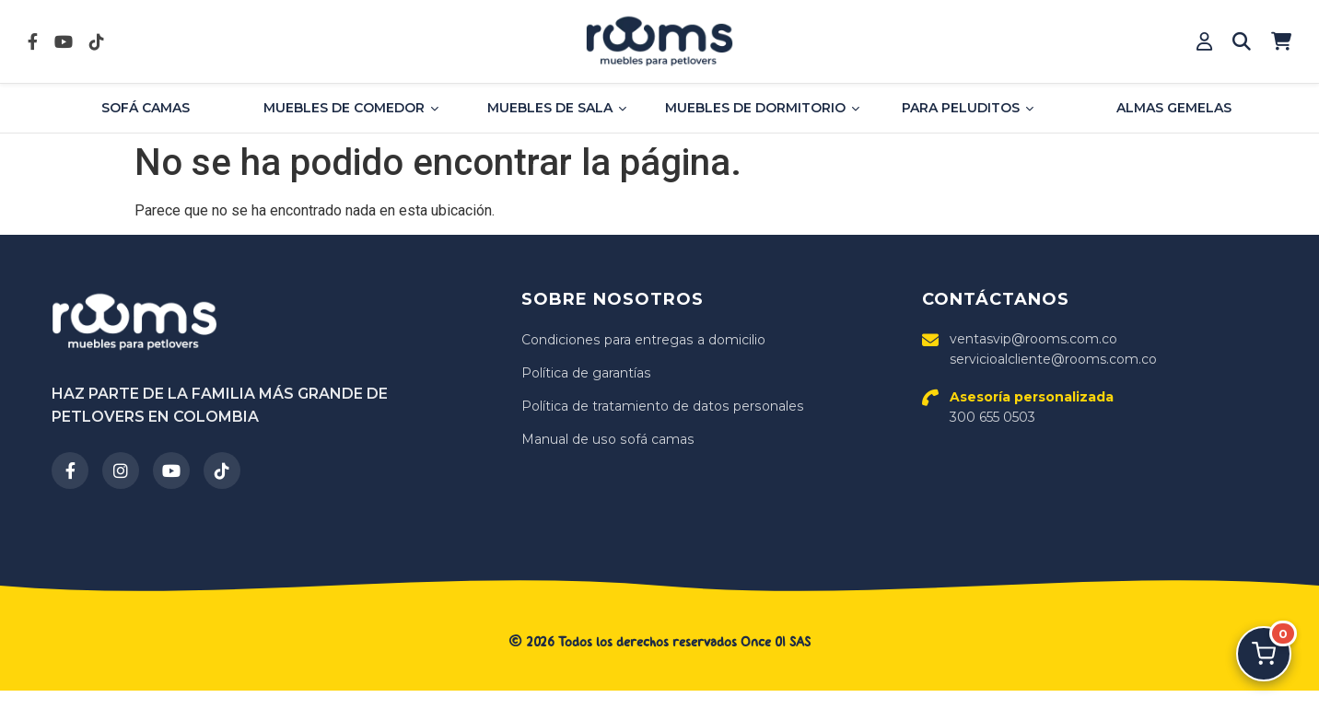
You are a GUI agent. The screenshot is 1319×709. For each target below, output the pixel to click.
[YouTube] (171, 470)
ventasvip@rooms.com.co (1033, 339)
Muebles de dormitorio (762, 107)
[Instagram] (120, 470)
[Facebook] (70, 470)
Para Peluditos (967, 107)
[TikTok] (222, 470)
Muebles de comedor (350, 107)
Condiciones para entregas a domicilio (642, 339)
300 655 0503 (1032, 407)
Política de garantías (585, 373)
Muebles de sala (556, 107)
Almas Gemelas (1173, 107)
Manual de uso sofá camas (606, 439)
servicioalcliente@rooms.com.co (1053, 359)
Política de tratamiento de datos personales (661, 406)
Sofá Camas (145, 107)
